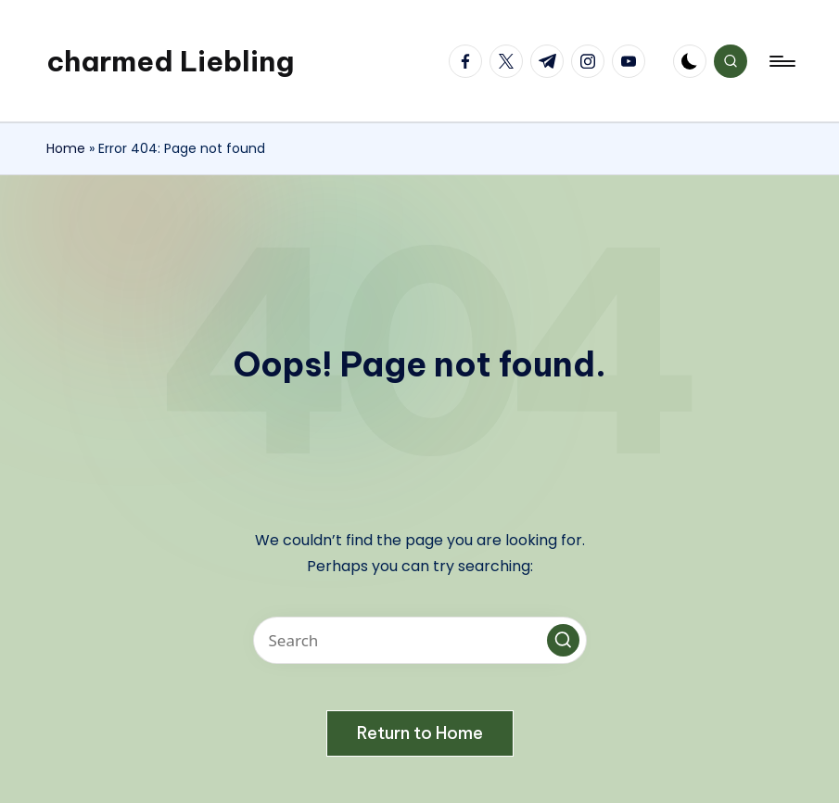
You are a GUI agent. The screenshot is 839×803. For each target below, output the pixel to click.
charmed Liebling (170, 61)
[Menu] (781, 61)
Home (65, 148)
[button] (563, 640)
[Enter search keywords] (420, 640)
